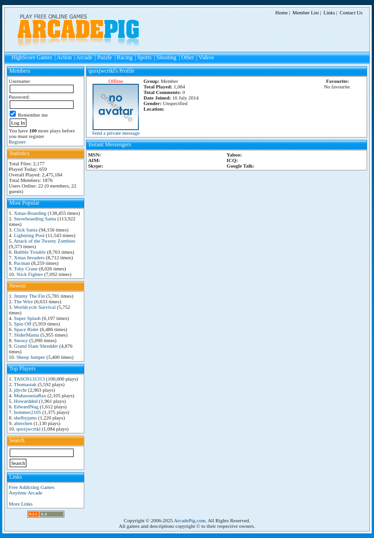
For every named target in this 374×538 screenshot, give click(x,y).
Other (187, 57)
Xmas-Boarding (30, 213)
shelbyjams (25, 417)
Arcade (84, 57)
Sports (144, 57)
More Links (21, 504)
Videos (206, 57)
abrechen (23, 423)
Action (64, 57)
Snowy (21, 340)
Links (329, 12)
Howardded (25, 401)
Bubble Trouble (30, 252)
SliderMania (26, 335)
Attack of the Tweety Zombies (44, 241)
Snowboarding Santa (35, 218)
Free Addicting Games (32, 487)
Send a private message (116, 133)
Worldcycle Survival (35, 307)
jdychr (20, 390)
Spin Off (22, 323)
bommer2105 (27, 412)
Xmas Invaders (29, 257)
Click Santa (25, 229)
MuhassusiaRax (30, 395)
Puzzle (104, 57)
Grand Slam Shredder (36, 346)
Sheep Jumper (31, 357)
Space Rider (26, 329)
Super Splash (27, 318)
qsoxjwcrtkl (29, 429)
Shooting (166, 57)
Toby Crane (25, 268)
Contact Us (351, 12)
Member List (306, 12)
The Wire (23, 301)
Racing (124, 57)
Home (281, 12)
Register (17, 141)
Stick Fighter (30, 274)
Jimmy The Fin (29, 296)
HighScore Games (32, 57)
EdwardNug (26, 406)
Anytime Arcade (25, 492)
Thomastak (25, 384)
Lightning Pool (29, 235)
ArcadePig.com (190, 520)
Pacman (22, 263)
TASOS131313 (29, 379)
